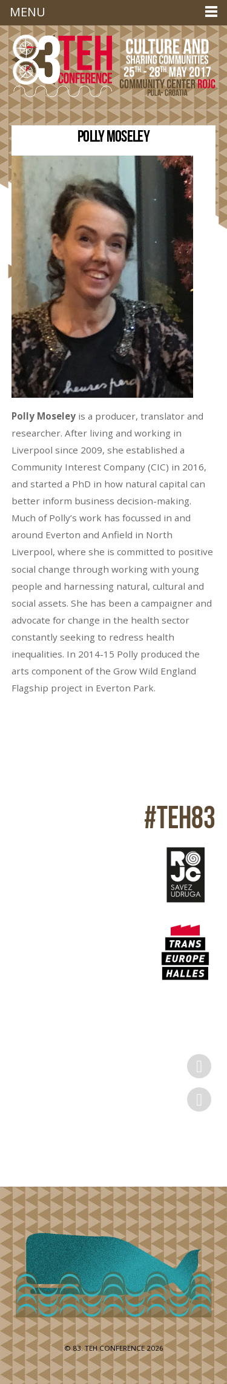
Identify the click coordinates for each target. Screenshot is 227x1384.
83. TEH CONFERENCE (109, 1348)
